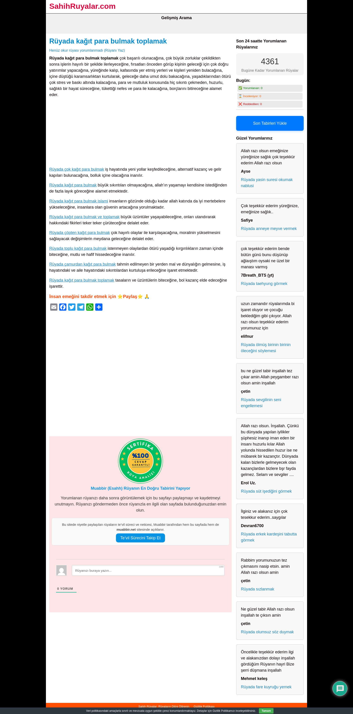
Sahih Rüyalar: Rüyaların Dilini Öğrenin (163, 706)
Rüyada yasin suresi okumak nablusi (267, 182)
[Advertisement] (140, 133)
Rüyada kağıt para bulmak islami (78, 201)
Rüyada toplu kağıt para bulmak (77, 248)
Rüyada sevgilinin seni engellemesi (261, 402)
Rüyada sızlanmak (257, 589)
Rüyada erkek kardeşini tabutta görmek (269, 537)
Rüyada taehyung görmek (264, 283)
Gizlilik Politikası (204, 706)
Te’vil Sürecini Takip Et (140, 538)
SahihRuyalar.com (82, 6)
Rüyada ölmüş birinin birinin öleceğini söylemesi (266, 347)
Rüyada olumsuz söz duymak (267, 632)
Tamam (266, 710)
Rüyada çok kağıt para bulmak (76, 169)
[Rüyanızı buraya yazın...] (148, 570)
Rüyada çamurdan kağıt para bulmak (82, 264)
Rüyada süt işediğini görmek (266, 491)
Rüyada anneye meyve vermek (269, 228)
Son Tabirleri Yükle (270, 123)
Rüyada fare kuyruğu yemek (266, 687)
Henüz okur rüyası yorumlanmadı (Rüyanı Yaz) (87, 50)
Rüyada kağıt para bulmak (73, 185)
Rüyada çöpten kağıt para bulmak (79, 232)
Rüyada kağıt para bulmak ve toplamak (84, 217)
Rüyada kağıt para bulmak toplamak (108, 41)
